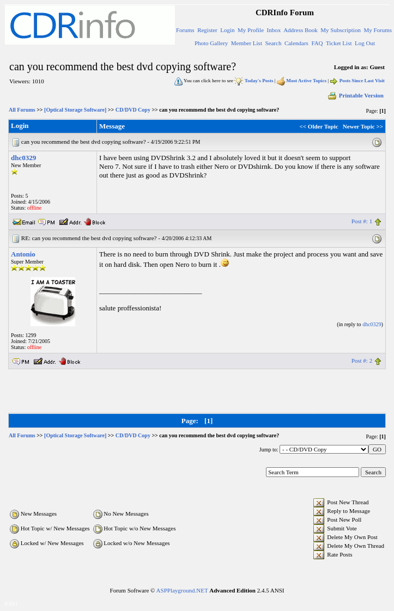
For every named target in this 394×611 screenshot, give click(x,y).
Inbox (274, 30)
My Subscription (340, 30)
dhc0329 (23, 158)
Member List (246, 43)
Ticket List (339, 43)
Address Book (300, 30)
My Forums (377, 30)
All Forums (22, 110)
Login (227, 30)
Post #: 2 (362, 360)
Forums (185, 30)
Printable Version (355, 95)
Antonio (23, 254)
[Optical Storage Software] (75, 110)
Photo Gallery (211, 43)
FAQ (317, 43)
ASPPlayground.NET (182, 590)
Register (207, 30)
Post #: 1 (362, 221)
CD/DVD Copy (133, 110)
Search (273, 43)
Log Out (365, 43)
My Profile (251, 30)
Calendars (296, 43)
